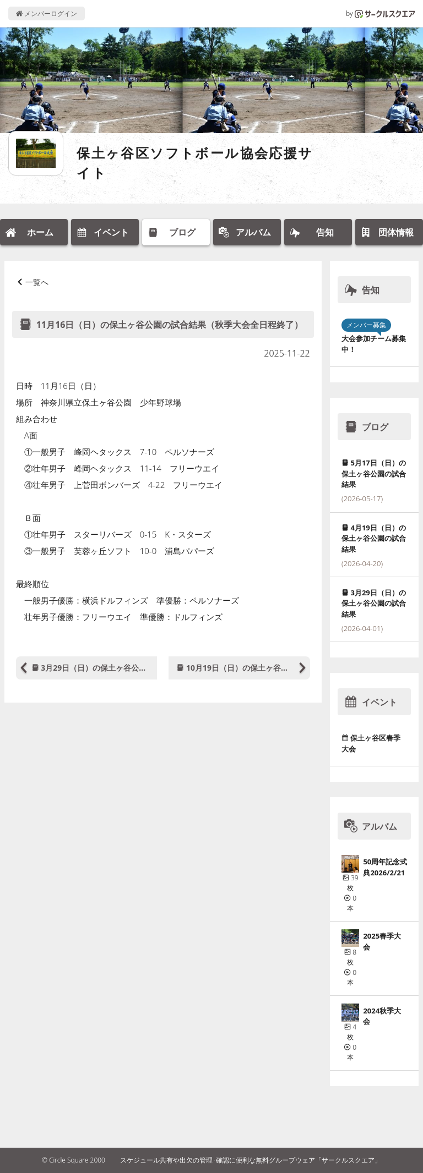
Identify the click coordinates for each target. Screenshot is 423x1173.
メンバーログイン (46, 13)
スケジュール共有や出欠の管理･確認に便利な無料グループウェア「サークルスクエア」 (250, 1160)
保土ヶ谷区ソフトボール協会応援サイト (195, 163)
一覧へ (36, 282)
